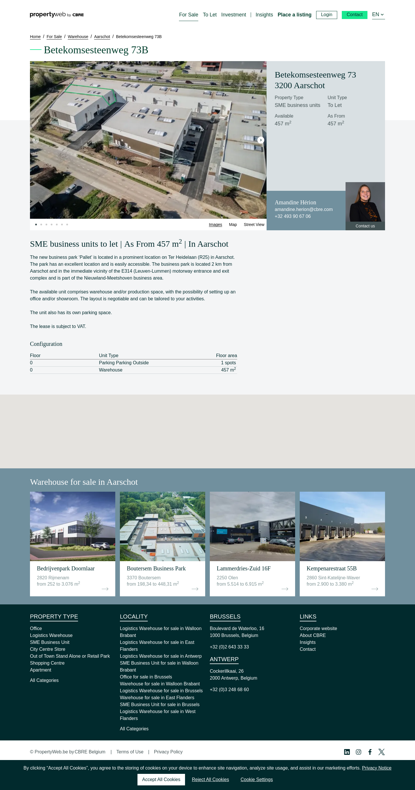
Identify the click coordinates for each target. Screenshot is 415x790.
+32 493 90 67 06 (293, 216)
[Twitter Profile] (381, 751)
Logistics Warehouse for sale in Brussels (161, 690)
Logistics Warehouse (51, 635)
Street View (254, 224)
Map (233, 224)
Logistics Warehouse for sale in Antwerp (161, 656)
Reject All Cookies (210, 779)
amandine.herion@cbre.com (304, 209)
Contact (308, 649)
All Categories (44, 680)
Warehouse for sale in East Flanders (157, 697)
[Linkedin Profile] (347, 751)
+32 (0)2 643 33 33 (229, 646)
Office (36, 628)
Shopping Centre (47, 663)
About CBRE (313, 635)
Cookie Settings (257, 779)
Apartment (40, 670)
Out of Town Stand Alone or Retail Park (70, 656)
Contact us (365, 226)
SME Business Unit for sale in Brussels (160, 704)
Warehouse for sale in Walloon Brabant (160, 683)
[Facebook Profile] (370, 751)
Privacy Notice (376, 768)
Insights (308, 642)
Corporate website (318, 628)
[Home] (57, 15)
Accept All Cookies (161, 779)
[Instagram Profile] (358, 751)
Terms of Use (130, 751)
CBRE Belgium (90, 751)
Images (215, 224)
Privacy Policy (168, 751)
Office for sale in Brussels (146, 676)
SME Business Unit (49, 642)
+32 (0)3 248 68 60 (229, 689)
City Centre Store (47, 649)
